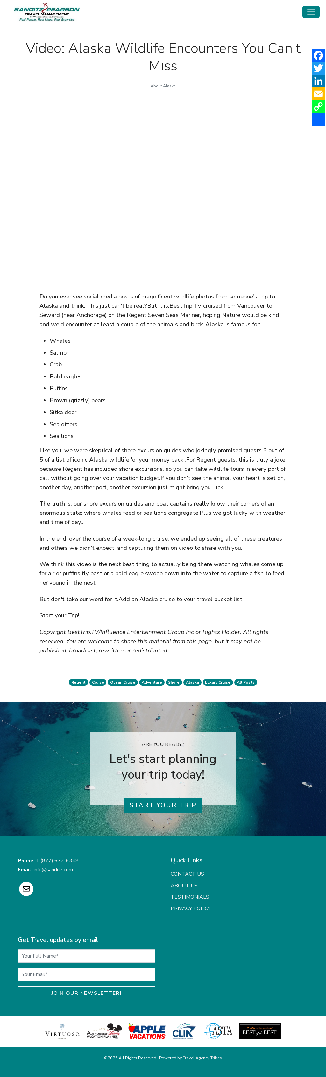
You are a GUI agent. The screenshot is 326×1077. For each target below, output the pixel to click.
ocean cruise (122, 682)
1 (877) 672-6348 (57, 860)
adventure (152, 682)
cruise (98, 682)
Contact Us (187, 874)
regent (78, 682)
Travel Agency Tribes (202, 1058)
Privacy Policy (191, 908)
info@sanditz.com (53, 869)
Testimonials (190, 897)
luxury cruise (217, 682)
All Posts (246, 682)
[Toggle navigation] (311, 12)
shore (174, 682)
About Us (184, 885)
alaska (192, 682)
